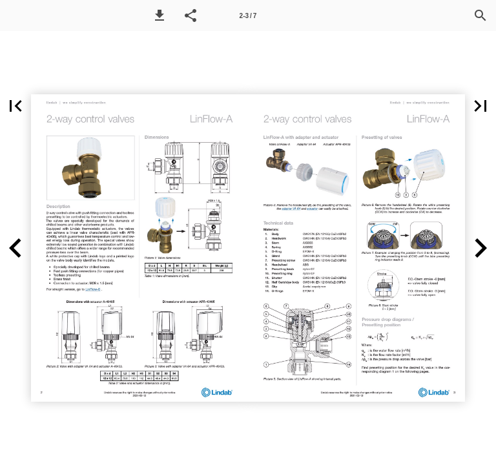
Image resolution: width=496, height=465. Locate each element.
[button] (159, 15)
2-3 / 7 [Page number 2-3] (248, 15)
